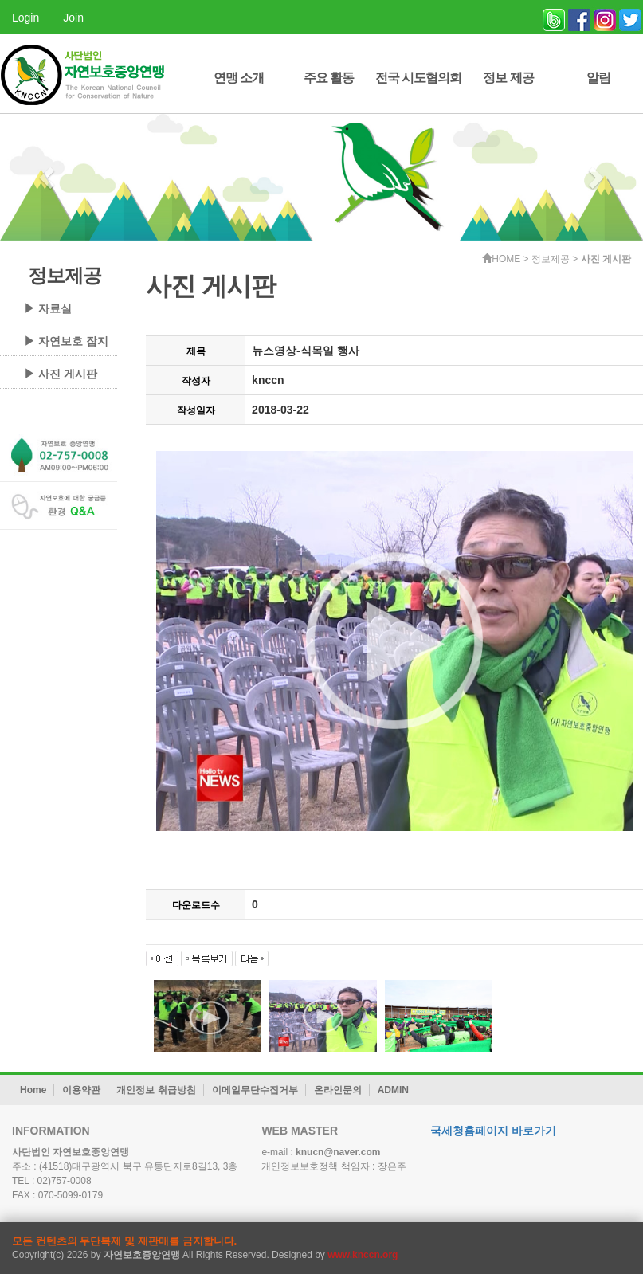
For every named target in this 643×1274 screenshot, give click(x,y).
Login (25, 17)
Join (73, 17)
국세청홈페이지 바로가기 (493, 1130)
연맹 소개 (239, 77)
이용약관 (81, 1090)
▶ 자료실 (48, 308)
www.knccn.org (362, 1254)
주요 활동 (329, 77)
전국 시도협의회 (418, 77)
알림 (598, 77)
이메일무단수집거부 (255, 1090)
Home (33, 1090)
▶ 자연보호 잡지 (66, 341)
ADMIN (393, 1090)
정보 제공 (508, 77)
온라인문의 (338, 1090)
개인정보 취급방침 (155, 1090)
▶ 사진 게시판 (60, 373)
